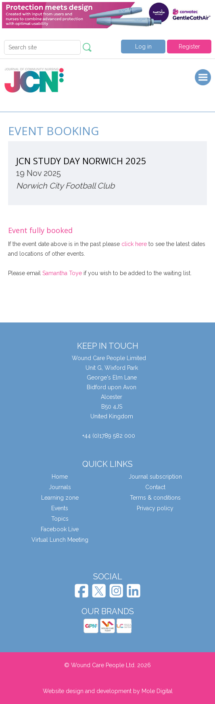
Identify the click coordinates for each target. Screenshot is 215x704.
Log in (143, 46)
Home (60, 476)
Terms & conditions (155, 497)
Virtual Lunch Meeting (59, 539)
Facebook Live (60, 529)
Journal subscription (155, 476)
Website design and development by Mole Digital (108, 691)
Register (189, 46)
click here (134, 244)
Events (59, 508)
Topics (60, 518)
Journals (60, 487)
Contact (155, 487)
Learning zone (60, 497)
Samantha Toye (62, 273)
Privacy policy (155, 508)
